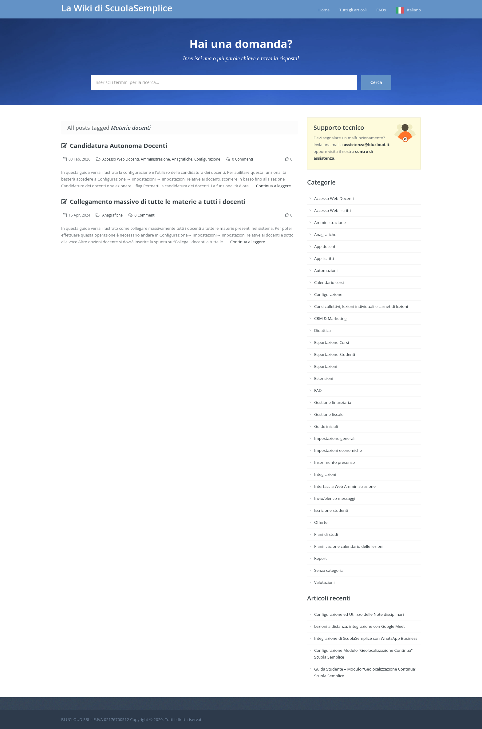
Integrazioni (325, 474)
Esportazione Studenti (334, 354)
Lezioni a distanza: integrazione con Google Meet (359, 626)
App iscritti (324, 258)
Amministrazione (155, 159)
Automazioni (326, 270)
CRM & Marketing (330, 318)
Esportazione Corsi (331, 342)
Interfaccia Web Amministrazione (345, 486)
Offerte (320, 522)
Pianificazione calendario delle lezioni (348, 546)
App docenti (325, 246)
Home (324, 10)
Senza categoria (328, 570)
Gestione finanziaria (332, 402)
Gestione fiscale (328, 414)
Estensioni (323, 378)
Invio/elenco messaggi (334, 498)
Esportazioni (325, 366)
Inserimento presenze (334, 462)
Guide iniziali (326, 426)
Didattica (322, 330)
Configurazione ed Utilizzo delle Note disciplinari (359, 614)
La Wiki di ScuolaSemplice (116, 8)
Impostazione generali (334, 438)
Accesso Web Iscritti (332, 210)
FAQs (381, 10)
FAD (318, 390)
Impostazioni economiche (338, 450)
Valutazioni (324, 582)
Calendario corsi (329, 282)
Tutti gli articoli (353, 10)
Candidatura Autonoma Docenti (114, 145)
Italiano (414, 10)
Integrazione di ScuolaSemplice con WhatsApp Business (365, 638)
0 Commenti (242, 159)
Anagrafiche (182, 159)
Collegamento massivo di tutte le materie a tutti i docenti (153, 201)
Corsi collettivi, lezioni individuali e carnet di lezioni (361, 306)
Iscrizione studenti (331, 510)
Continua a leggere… (275, 186)
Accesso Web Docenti (120, 159)
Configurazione (207, 159)
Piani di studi (326, 534)
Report (320, 558)
